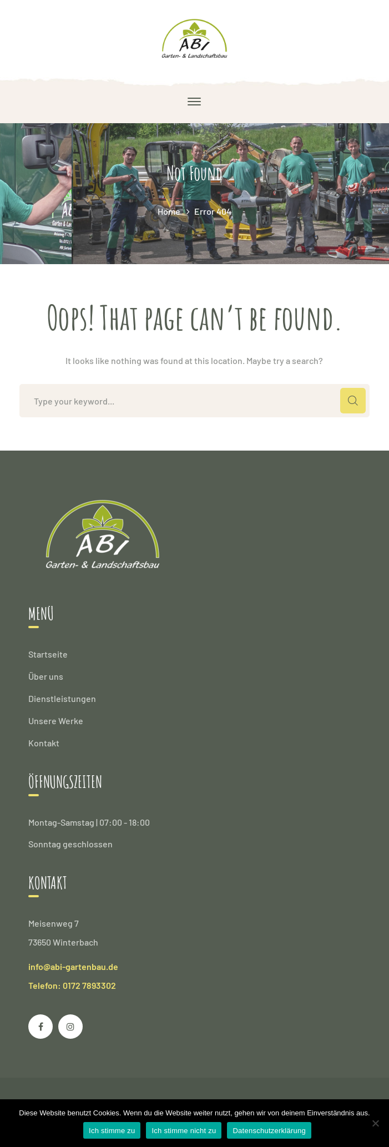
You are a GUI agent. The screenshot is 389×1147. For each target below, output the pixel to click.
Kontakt (43, 742)
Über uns (45, 676)
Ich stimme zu (112, 1130)
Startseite (48, 654)
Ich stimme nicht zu (183, 1130)
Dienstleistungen (62, 698)
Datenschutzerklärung (269, 1130)
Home (169, 211)
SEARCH (353, 400)
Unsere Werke (55, 720)
